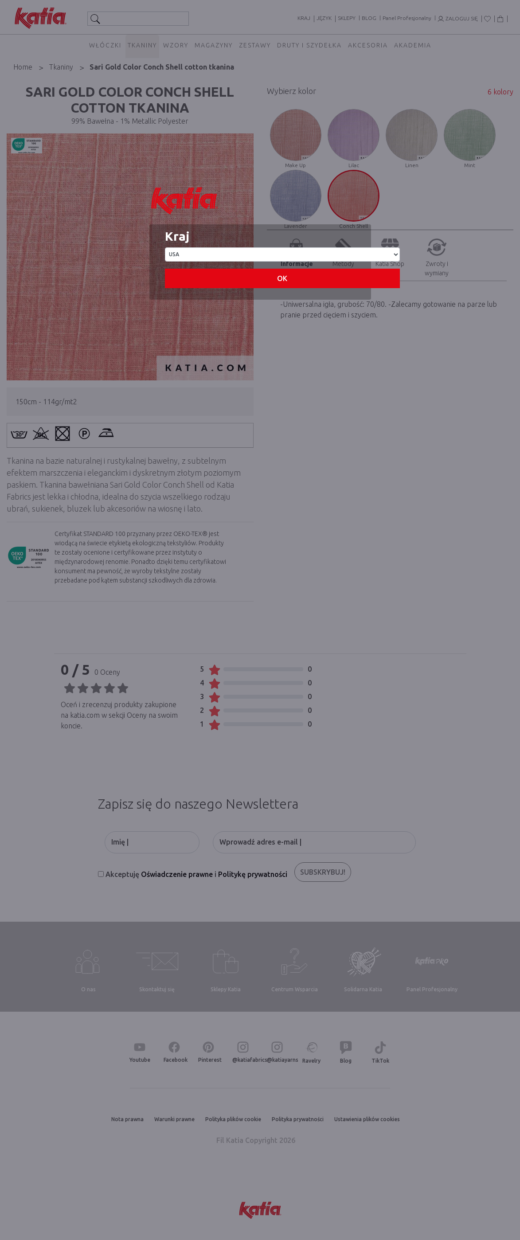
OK (282, 278)
